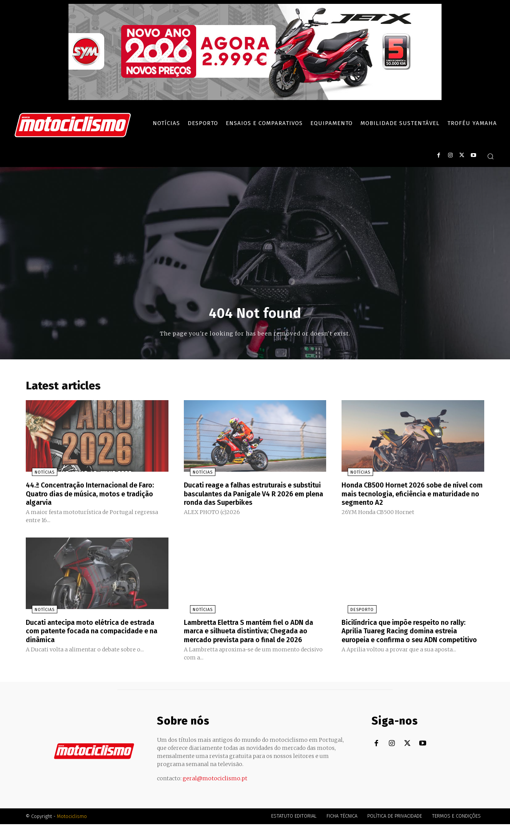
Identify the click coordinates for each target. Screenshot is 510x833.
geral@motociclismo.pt (215, 787)
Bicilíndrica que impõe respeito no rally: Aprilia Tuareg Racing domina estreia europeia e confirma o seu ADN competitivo (412, 636)
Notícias (38, 474)
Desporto (356, 610)
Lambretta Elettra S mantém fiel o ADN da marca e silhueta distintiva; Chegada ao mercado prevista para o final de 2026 (253, 636)
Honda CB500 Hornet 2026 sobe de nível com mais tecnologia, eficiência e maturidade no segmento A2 (413, 495)
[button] (490, 156)
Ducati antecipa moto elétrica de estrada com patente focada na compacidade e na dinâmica (84, 632)
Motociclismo (72, 825)
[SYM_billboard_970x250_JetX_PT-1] (255, 98)
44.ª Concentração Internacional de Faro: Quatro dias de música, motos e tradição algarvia (91, 495)
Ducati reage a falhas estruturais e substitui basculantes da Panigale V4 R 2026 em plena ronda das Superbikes (251, 495)
